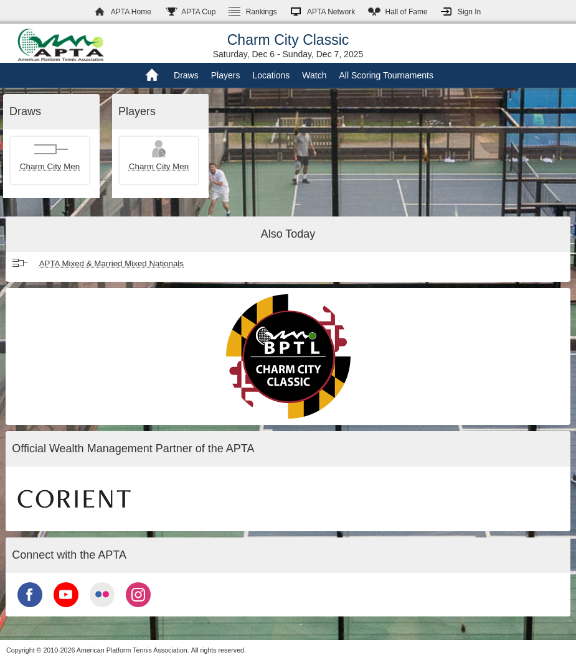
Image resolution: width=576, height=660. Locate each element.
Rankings (261, 11)
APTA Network (331, 11)
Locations (271, 75)
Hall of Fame (406, 11)
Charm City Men (50, 166)
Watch (314, 75)
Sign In (469, 11)
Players (225, 75)
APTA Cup (198, 11)
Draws (186, 75)
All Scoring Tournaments (386, 75)
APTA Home (131, 11)
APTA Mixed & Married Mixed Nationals (111, 263)
